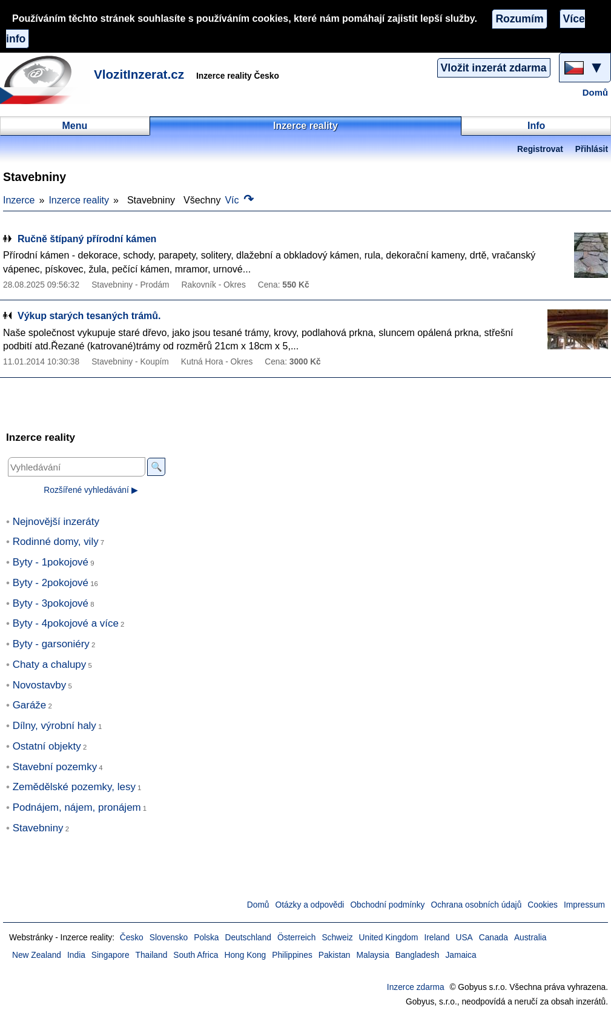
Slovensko (169, 937)
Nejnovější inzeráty (56, 521)
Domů (595, 92)
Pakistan (335, 955)
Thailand (152, 955)
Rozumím (519, 19)
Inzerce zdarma (415, 987)
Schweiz (337, 937)
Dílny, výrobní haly (54, 725)
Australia (530, 937)
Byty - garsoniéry (51, 644)
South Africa (195, 955)
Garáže (30, 705)
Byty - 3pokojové (50, 603)
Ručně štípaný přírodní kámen (87, 239)
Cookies (542, 904)
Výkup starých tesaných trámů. (89, 316)
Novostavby (40, 685)
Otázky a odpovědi (310, 904)
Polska (206, 937)
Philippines (292, 955)
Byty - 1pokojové (50, 562)
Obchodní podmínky (387, 904)
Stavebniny (38, 828)
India (76, 955)
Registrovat (540, 149)
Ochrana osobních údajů (476, 904)
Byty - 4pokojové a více (66, 623)
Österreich (296, 937)
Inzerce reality (78, 200)
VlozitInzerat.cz (139, 74)
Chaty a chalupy (50, 664)
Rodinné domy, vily (56, 541)
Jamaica (460, 955)
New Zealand (36, 955)
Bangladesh (417, 955)
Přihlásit (591, 149)
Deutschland (248, 937)
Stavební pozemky (55, 767)
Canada (493, 937)
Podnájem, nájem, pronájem (77, 807)
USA (463, 937)
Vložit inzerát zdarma (494, 68)
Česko (132, 937)
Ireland (436, 937)
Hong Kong (245, 955)
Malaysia (373, 955)
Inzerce (19, 200)
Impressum (584, 904)
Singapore (110, 955)
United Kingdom (388, 937)
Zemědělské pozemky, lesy (74, 787)
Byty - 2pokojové (50, 583)
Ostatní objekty (47, 746)
